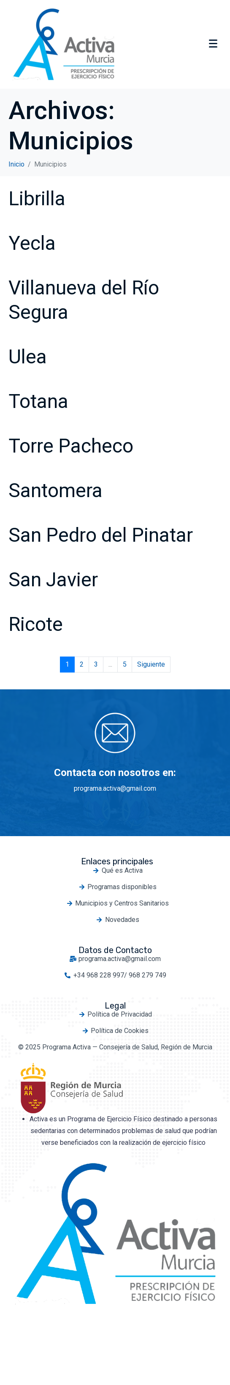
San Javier (53, 579)
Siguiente (151, 664)
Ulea (27, 356)
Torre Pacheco (70, 445)
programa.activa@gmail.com (115, 788)
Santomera (55, 490)
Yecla (32, 243)
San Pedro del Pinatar (100, 535)
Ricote (35, 624)
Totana (38, 401)
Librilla (36, 198)
